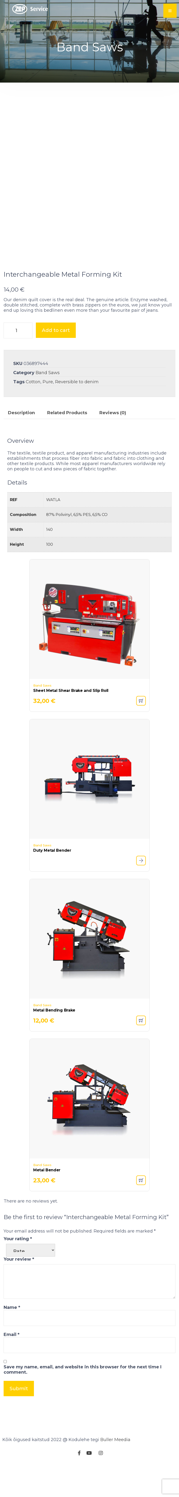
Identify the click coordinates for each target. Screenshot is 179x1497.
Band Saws (48, 402)
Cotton (33, 411)
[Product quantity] (18, 360)
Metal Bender (46, 1199)
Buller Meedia (115, 1469)
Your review (19, 1288)
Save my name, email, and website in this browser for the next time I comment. (82, 1399)
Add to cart (56, 360)
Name (12, 1337)
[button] (141, 730)
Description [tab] (21, 442)
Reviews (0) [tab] (112, 442)
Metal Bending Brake (54, 1039)
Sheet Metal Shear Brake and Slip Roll (71, 720)
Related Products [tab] (67, 442)
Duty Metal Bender (52, 880)
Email (11, 1364)
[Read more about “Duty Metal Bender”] (141, 890)
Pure (48, 411)
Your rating (18, 1268)
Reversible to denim (77, 411)
